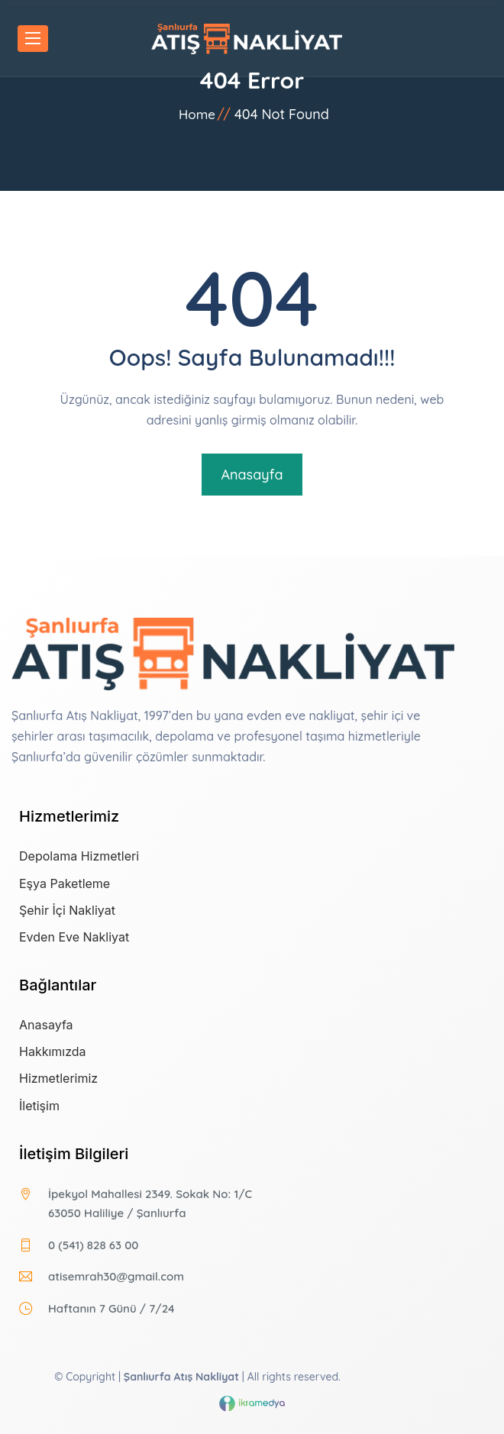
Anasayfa (252, 474)
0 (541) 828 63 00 (93, 1245)
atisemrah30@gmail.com (116, 1276)
